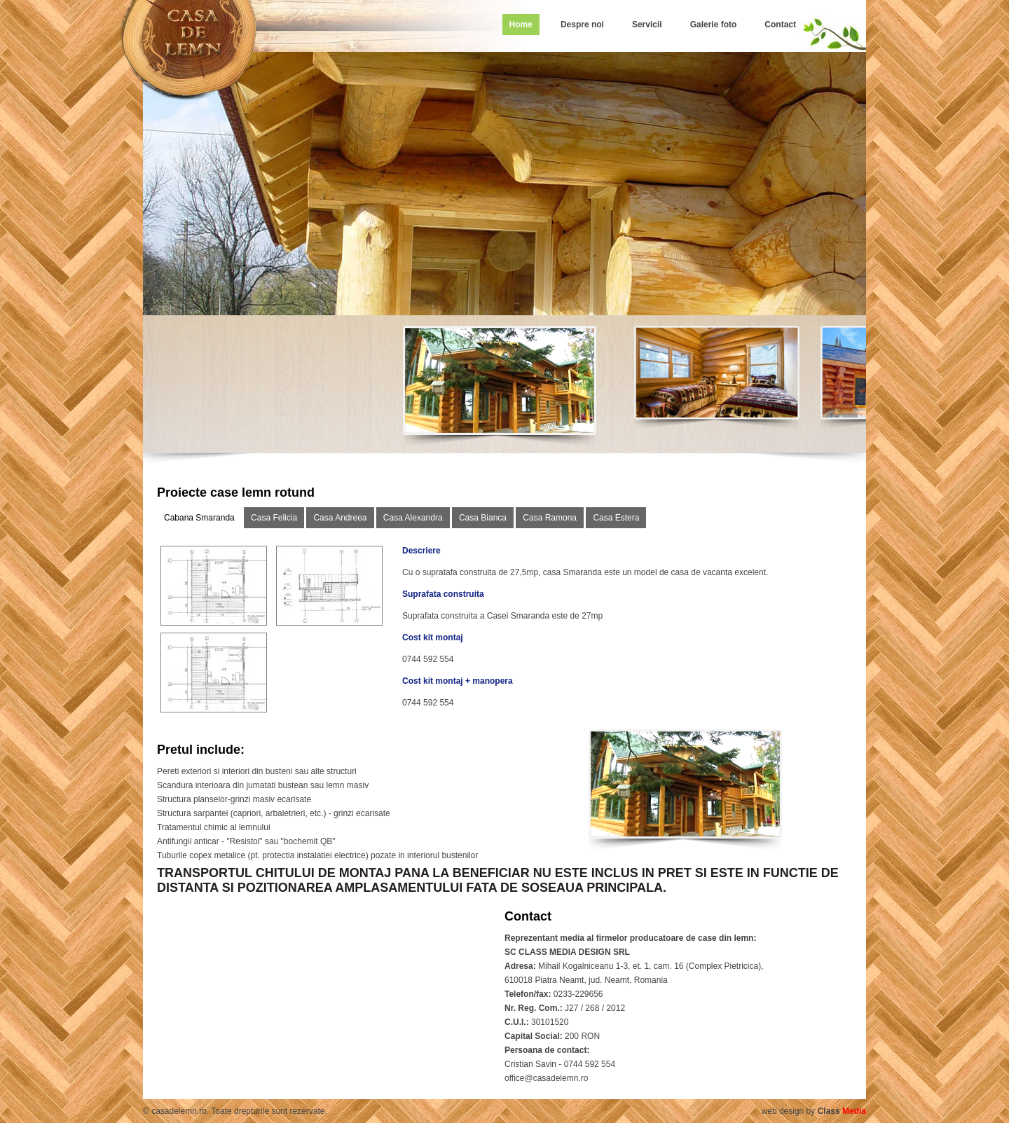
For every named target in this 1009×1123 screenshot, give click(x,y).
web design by (814, 1111)
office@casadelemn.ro (546, 1078)
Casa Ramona (550, 518)
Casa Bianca (483, 518)
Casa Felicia (274, 518)
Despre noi (582, 24)
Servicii (647, 24)
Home (521, 24)
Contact (780, 24)
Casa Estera (616, 518)
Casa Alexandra (413, 518)
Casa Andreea (339, 518)
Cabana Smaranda (199, 518)
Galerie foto (713, 24)
